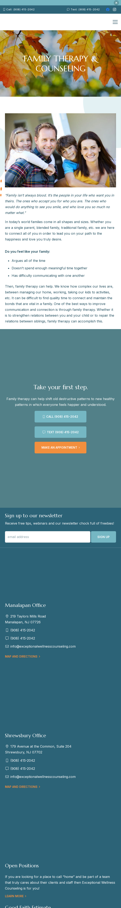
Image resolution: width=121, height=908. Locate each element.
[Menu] (115, 22)
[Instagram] (114, 9)
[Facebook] (107, 9)
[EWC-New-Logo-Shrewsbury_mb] (12, 22)
